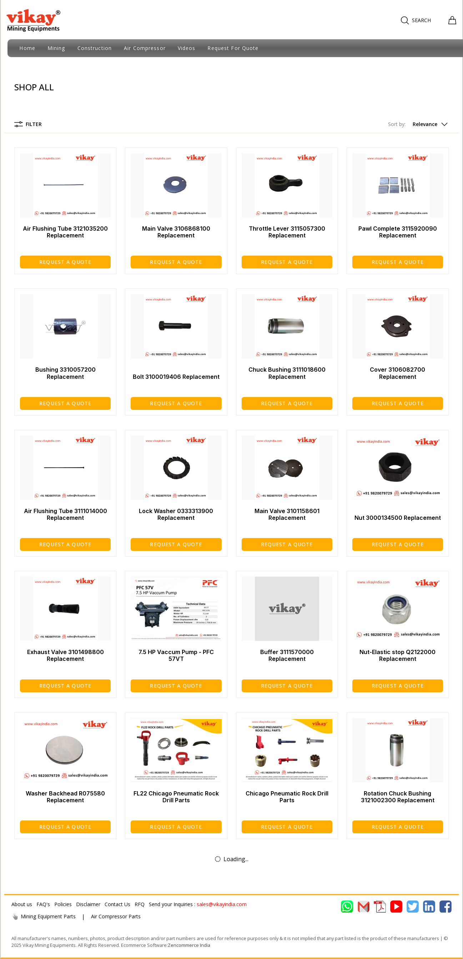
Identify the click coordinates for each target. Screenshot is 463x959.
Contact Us (117, 904)
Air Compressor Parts (116, 916)
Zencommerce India (189, 945)
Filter (28, 124)
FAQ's (43, 904)
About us (21, 904)
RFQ (140, 904)
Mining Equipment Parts (43, 916)
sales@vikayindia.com (222, 904)
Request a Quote (65, 261)
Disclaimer (88, 904)
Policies (63, 904)
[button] (418, 124)
